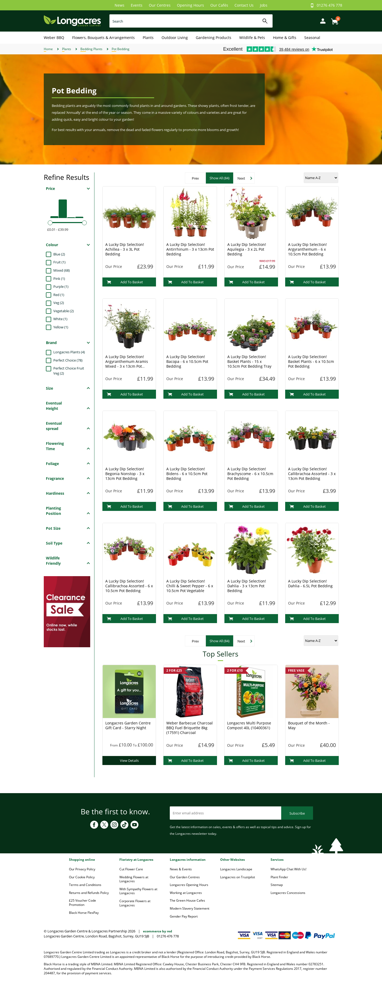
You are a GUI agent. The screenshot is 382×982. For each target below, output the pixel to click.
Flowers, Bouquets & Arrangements (103, 37)
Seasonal (312, 37)
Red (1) (58, 294)
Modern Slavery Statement (189, 908)
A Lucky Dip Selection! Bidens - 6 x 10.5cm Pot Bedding (186, 473)
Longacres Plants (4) (69, 352)
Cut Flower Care (131, 869)
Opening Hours (190, 5)
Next (241, 178)
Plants (148, 37)
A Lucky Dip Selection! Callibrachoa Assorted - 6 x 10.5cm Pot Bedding (129, 586)
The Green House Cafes (187, 900)
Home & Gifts (284, 37)
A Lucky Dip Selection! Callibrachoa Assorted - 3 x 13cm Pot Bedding (312, 473)
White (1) (60, 318)
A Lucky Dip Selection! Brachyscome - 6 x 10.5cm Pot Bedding (250, 473)
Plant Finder (279, 877)
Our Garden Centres (185, 877)
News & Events (181, 869)
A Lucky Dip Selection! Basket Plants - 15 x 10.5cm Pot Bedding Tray (249, 361)
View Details (129, 760)
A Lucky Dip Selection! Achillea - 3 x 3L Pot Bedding (124, 249)
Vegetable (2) (63, 310)
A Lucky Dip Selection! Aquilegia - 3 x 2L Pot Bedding (246, 249)
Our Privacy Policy (82, 869)
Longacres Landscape (236, 869)
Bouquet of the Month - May (309, 725)
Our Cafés (219, 5)
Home (48, 49)
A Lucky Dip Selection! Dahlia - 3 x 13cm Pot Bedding (246, 586)
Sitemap (277, 885)
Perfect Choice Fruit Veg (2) (68, 371)
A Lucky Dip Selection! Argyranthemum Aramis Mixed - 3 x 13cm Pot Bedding (126, 363)
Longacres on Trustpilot (237, 877)
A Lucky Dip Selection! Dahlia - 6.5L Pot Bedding (310, 583)
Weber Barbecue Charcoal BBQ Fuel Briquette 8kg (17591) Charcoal (189, 727)
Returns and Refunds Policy (89, 892)
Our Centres (160, 5)
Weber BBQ (54, 37)
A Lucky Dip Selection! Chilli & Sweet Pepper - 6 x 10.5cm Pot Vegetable (189, 586)
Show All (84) (219, 178)
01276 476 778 (329, 5)
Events (136, 5)
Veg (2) (58, 302)
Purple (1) (60, 286)
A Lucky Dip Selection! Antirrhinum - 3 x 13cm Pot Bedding (190, 249)
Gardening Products (213, 37)
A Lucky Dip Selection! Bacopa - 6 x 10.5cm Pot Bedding (187, 361)
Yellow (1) (60, 327)
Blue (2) (59, 254)
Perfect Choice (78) (68, 360)
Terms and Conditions (85, 885)
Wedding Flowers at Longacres (133, 879)
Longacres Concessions (288, 892)
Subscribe (297, 813)
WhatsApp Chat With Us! (288, 869)
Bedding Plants (91, 49)
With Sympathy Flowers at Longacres (138, 891)
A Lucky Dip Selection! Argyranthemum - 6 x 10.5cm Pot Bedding (307, 249)
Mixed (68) (61, 270)
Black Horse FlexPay (84, 912)
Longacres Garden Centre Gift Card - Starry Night (128, 725)
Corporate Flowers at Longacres (134, 903)
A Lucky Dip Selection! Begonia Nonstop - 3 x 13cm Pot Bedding (124, 473)
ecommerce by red (157, 931)
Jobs (263, 5)
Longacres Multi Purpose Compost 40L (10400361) (249, 725)
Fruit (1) (59, 262)
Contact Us (244, 5)
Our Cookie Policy (82, 877)
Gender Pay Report (184, 916)
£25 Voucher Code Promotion (82, 902)
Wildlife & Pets (252, 37)
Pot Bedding (120, 49)
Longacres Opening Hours (189, 885)
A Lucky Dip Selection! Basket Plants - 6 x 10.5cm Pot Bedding (311, 361)
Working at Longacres (186, 892)
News (119, 5)
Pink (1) (59, 278)
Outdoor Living (175, 37)
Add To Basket (125, 282)
